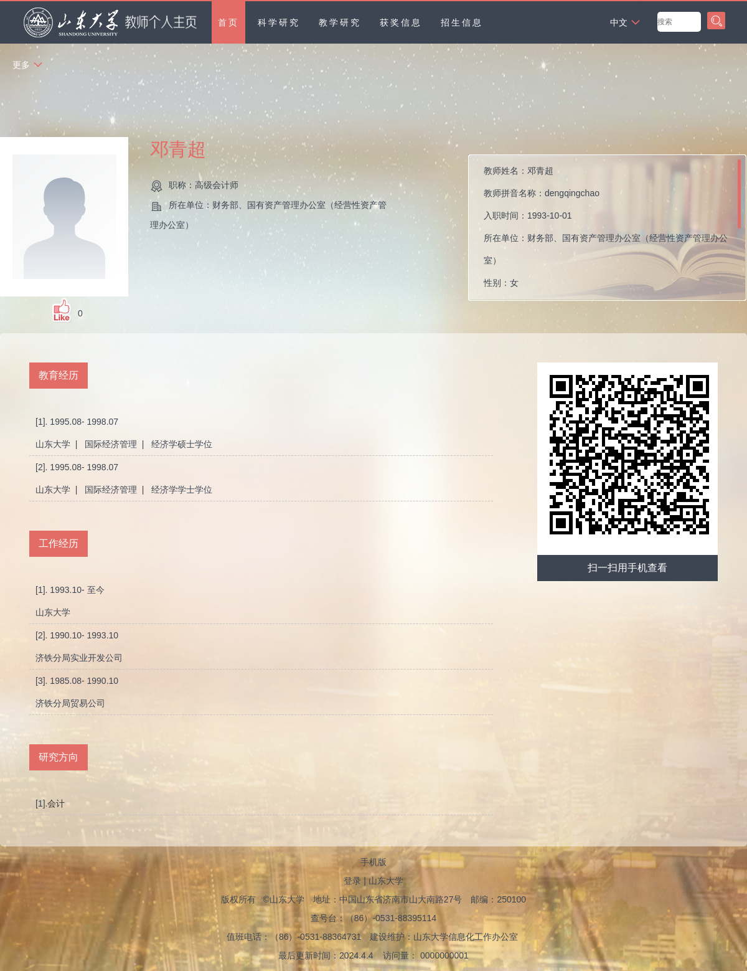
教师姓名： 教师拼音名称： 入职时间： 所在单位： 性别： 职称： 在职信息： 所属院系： (606, 231)
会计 (56, 803)
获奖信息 (401, 22)
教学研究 (340, 22)
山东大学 (386, 881)
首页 (228, 22)
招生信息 (462, 22)
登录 (352, 881)
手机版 (373, 862)
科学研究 (279, 22)
